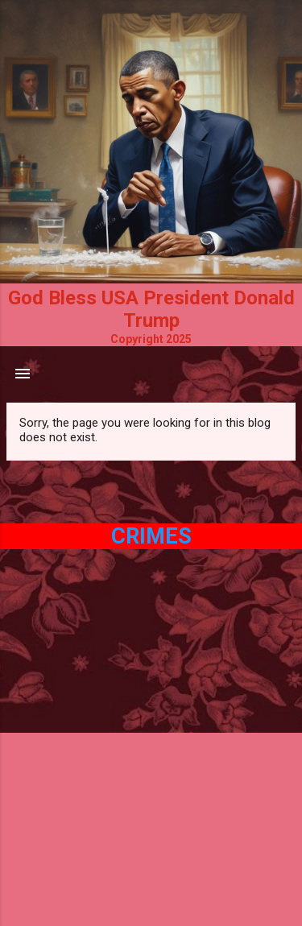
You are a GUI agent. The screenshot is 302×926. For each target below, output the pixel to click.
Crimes (151, 536)
